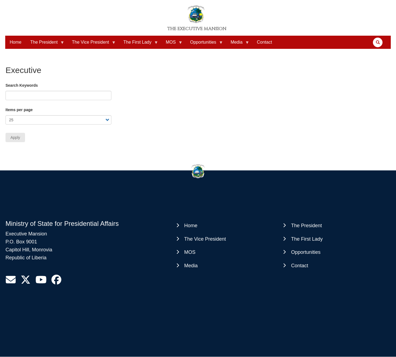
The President (45, 44)
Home (15, 42)
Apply (15, 137)
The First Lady (138, 44)
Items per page (19, 110)
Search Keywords (22, 85)
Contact (264, 42)
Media (237, 44)
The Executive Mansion (196, 29)
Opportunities (204, 44)
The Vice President (92, 44)
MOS (171, 44)
